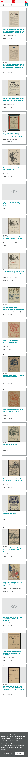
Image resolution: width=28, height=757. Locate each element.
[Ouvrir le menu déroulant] (2, 2)
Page (9, 4)
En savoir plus (8, 753)
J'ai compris (19, 753)
